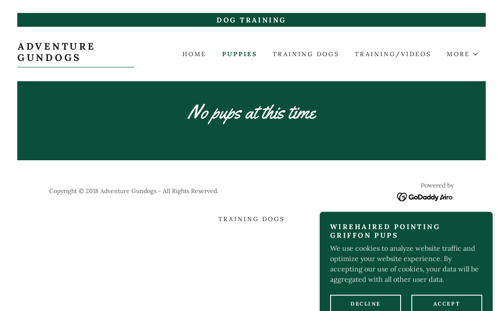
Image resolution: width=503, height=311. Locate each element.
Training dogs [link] (306, 54)
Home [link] (194, 54)
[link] (75, 58)
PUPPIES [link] (239, 54)
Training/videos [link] (393, 54)
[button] (462, 54)
